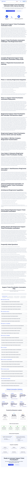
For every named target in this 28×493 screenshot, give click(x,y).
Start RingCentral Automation (10, 11)
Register (24, 1)
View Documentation (19, 11)
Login (20, 1)
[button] (5, 296)
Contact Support (17, 465)
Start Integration (11, 465)
